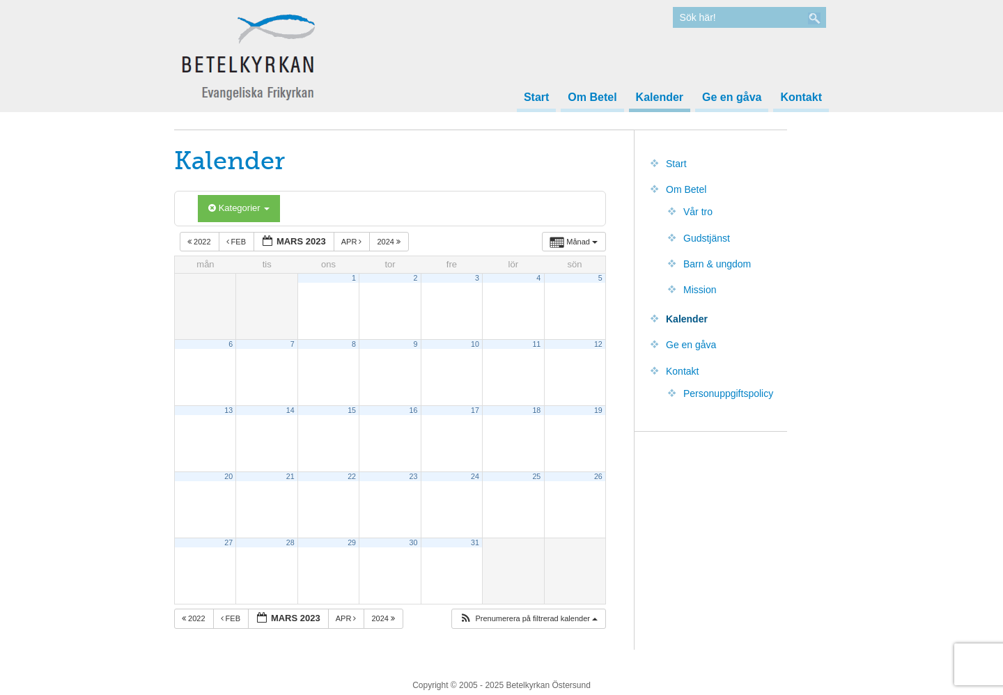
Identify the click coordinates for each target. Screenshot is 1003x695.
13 (228, 410)
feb (237, 241)
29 (352, 542)
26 (598, 476)
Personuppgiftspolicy (728, 393)
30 (414, 542)
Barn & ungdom (717, 264)
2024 (390, 241)
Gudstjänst (706, 238)
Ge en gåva (731, 97)
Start (536, 97)
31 (475, 542)
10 (475, 344)
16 (414, 410)
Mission (699, 289)
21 (290, 476)
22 (352, 476)
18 (536, 410)
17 (475, 410)
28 (290, 542)
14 (290, 410)
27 (228, 542)
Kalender (659, 97)
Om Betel (592, 97)
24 (475, 476)
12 (598, 344)
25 (536, 476)
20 (228, 476)
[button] (528, 618)
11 (536, 344)
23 (414, 476)
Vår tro (698, 211)
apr (352, 241)
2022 (200, 241)
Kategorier (239, 208)
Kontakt (801, 97)
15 (352, 410)
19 (598, 410)
